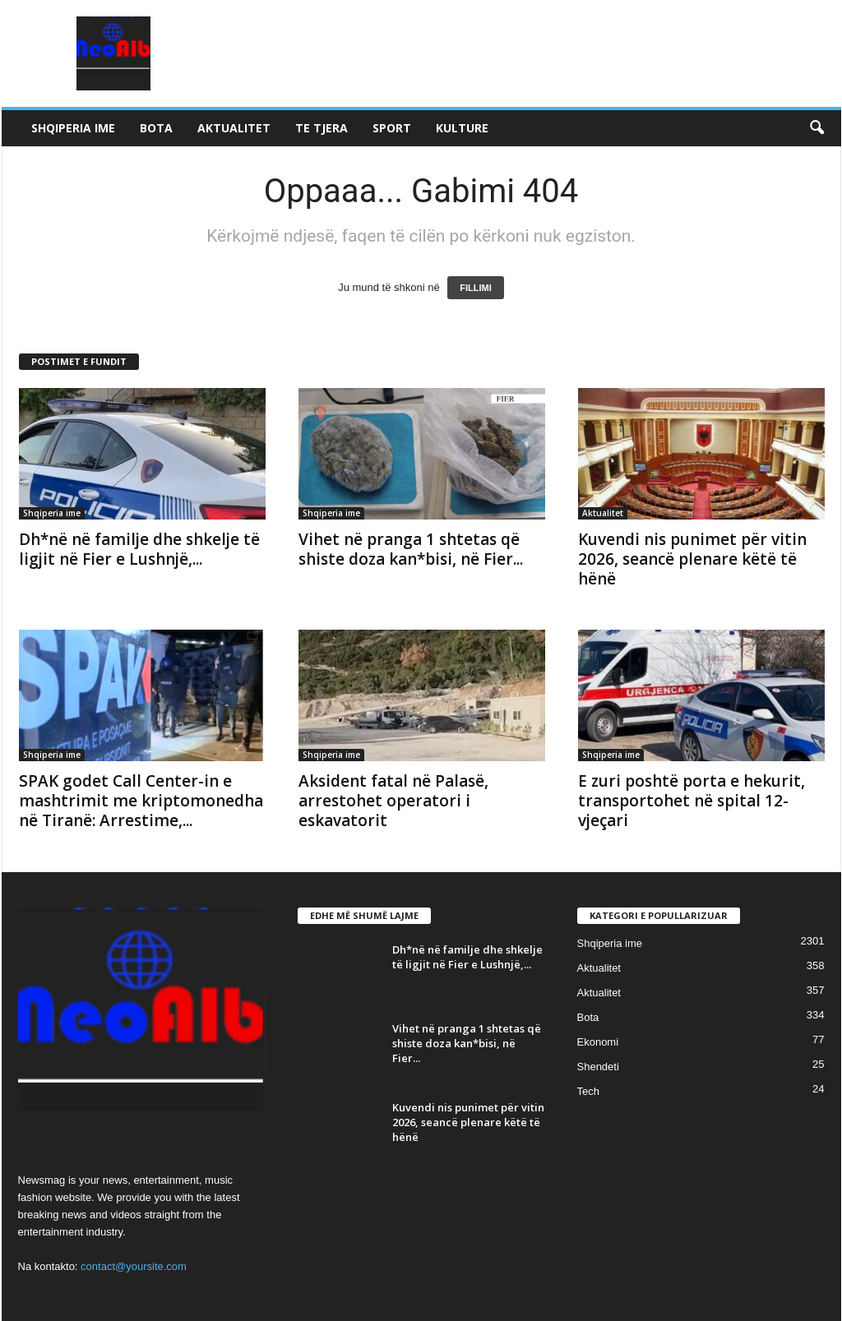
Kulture (462, 128)
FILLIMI (476, 288)
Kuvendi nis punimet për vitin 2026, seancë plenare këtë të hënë (692, 559)
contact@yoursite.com (134, 1266)
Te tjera (321, 128)
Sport (391, 128)
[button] (816, 128)
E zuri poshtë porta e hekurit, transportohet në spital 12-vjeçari (691, 800)
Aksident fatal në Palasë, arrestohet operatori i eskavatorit (393, 800)
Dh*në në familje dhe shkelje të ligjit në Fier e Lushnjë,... (139, 549)
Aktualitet (234, 128)
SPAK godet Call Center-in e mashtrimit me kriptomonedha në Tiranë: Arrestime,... (141, 800)
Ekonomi (598, 1042)
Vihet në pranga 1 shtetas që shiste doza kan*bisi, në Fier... (410, 549)
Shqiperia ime (73, 128)
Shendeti (598, 1066)
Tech (588, 1091)
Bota (156, 128)
